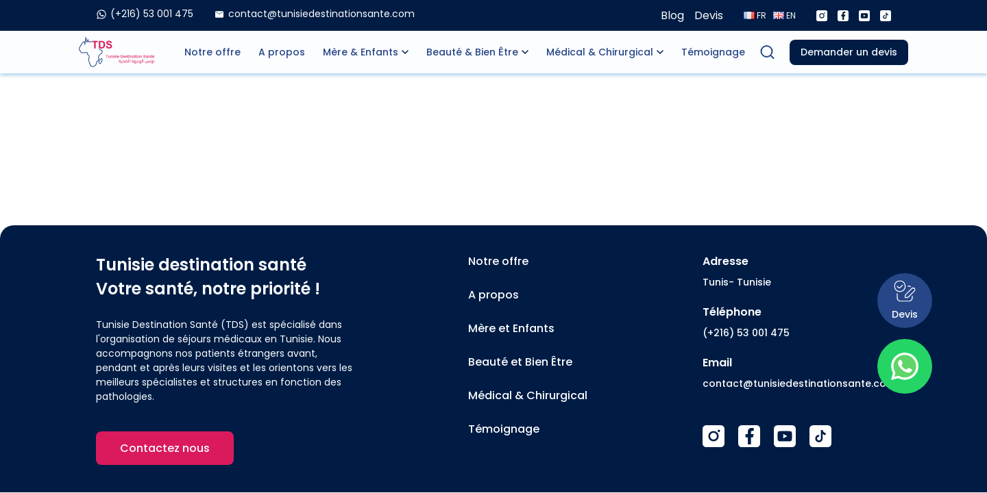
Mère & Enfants (360, 52)
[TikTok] (820, 436)
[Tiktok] (885, 15)
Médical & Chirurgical (599, 52)
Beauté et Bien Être (520, 362)
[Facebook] (843, 15)
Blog (672, 15)
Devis (708, 15)
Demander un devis (849, 52)
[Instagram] (821, 15)
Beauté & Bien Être (472, 52)
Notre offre (212, 52)
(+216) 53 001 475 (746, 333)
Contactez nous (165, 448)
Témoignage (713, 52)
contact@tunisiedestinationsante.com (799, 383)
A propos (281, 52)
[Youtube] (864, 15)
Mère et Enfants (511, 328)
